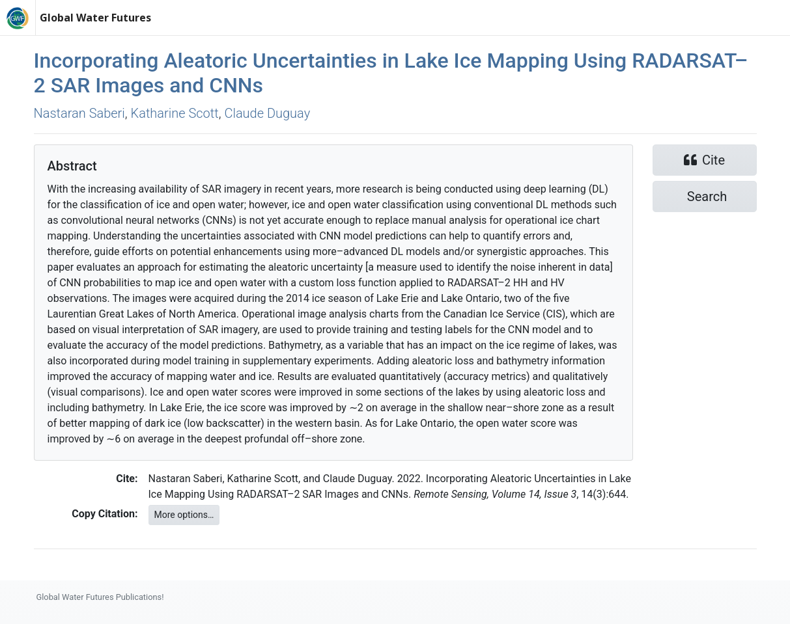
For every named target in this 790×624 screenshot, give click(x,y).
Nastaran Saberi (79, 113)
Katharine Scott (175, 113)
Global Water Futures (95, 17)
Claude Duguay (267, 113)
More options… (184, 514)
